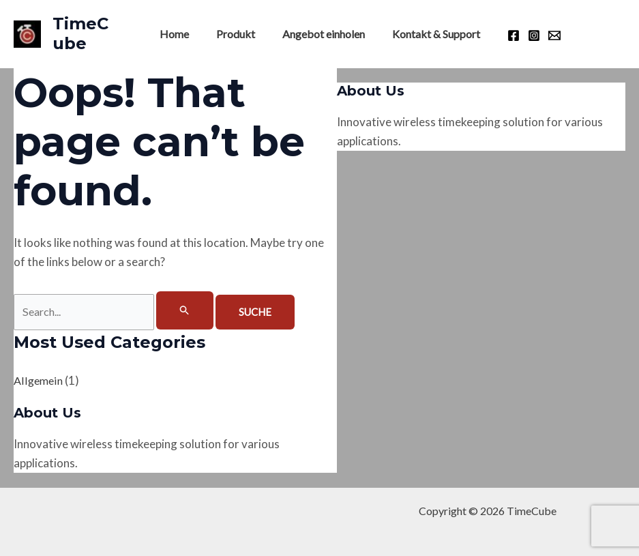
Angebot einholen (321, 33)
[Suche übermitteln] (194, 310)
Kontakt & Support (428, 33)
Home (182, 33)
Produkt (238, 33)
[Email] (543, 35)
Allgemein (39, 381)
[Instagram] (523, 35)
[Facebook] (502, 35)
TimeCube (86, 33)
